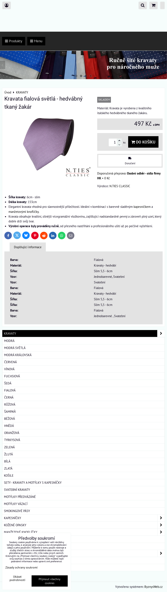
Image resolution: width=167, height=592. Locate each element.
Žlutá (8, 454)
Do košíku (143, 142)
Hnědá (9, 426)
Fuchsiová (12, 376)
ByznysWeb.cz (153, 587)
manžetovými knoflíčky (24, 211)
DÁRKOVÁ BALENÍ (16, 560)
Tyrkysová (12, 440)
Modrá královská (18, 355)
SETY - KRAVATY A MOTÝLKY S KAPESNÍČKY (32, 482)
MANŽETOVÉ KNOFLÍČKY (84, 532)
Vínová (9, 369)
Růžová (9, 404)
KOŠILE (9, 475)
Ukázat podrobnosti (17, 578)
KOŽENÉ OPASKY (84, 525)
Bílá (7, 461)
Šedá (7, 383)
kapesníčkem (142, 206)
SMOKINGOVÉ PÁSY (17, 511)
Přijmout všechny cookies (49, 581)
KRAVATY (84, 333)
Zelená (9, 447)
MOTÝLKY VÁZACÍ (15, 504)
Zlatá (8, 468)
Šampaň (10, 411)
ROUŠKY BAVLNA (15, 567)
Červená (10, 362)
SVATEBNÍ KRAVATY (17, 489)
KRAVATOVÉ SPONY (17, 539)
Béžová (9, 418)
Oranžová (11, 433)
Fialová (10, 390)
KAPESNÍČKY (84, 518)
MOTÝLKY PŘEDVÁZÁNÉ (20, 497)
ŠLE (6, 546)
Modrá (9, 341)
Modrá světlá (15, 348)
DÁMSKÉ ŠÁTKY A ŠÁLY (84, 553)
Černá (9, 397)
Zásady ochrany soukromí (21, 567)
